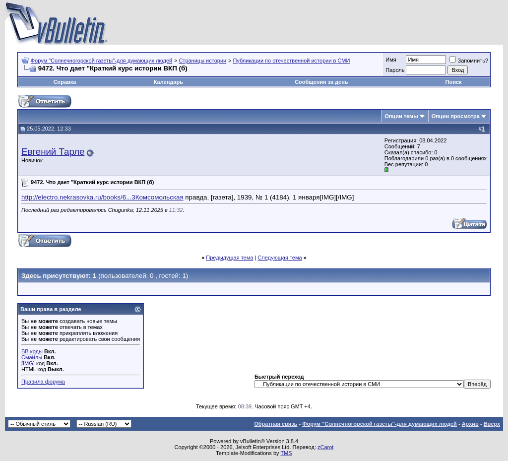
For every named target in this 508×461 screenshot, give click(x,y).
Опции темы (401, 116)
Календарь (168, 82)
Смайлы (31, 357)
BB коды (32, 351)
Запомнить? (468, 61)
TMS (286, 453)
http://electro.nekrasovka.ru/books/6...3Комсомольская (102, 197)
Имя (390, 60)
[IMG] (28, 363)
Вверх (492, 424)
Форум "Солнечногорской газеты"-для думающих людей (102, 61)
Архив (470, 424)
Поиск (453, 82)
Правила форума (43, 382)
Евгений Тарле (52, 151)
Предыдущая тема (229, 258)
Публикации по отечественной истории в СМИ (291, 61)
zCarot (325, 447)
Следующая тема (279, 258)
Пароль (394, 70)
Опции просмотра (456, 116)
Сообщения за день (321, 82)
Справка (65, 82)
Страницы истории (202, 61)
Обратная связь (275, 424)
